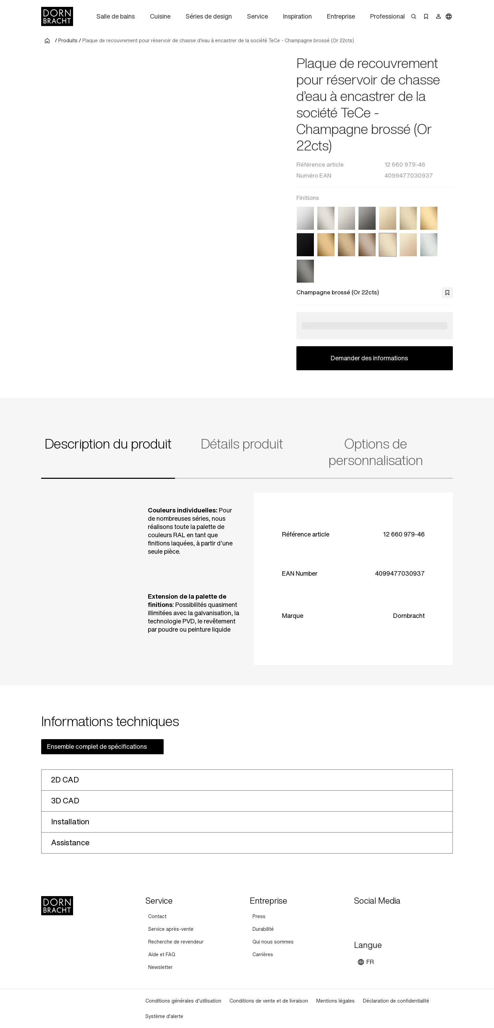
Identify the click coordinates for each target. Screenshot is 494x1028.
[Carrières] (262, 954)
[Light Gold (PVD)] (388, 218)
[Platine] (346, 218)
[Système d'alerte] (164, 1016)
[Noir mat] (305, 245)
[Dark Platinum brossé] (305, 271)
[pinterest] (384, 917)
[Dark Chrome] (367, 218)
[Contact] (157, 916)
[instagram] (372, 917)
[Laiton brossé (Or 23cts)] (429, 218)
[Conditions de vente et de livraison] (269, 1000)
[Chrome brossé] (429, 245)
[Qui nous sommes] (273, 941)
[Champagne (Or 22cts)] (408, 245)
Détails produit (242, 443)
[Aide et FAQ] (161, 954)
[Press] (259, 916)
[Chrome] (305, 218)
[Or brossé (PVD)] (326, 245)
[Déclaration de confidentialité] (396, 1000)
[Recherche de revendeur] (175, 941)
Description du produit (108, 443)
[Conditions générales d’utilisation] (183, 1000)
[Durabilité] (263, 929)
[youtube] (360, 917)
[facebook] (397, 917)
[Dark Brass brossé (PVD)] (346, 245)
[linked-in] (409, 917)
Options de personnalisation (376, 452)
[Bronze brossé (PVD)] (367, 245)
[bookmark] (447, 292)
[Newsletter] (160, 967)
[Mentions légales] (335, 1000)
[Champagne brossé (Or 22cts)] (388, 245)
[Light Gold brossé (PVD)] (408, 218)
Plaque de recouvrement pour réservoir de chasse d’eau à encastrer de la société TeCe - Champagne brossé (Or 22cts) (218, 40)
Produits (68, 40)
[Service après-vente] (170, 929)
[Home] (57, 16)
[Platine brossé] (326, 218)
